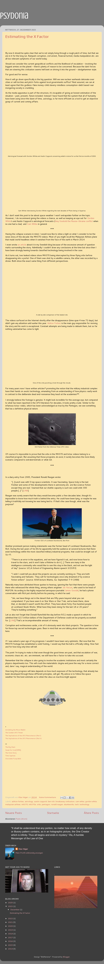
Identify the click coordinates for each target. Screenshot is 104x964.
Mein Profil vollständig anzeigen (29, 852)
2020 (10, 926)
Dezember (15, 909)
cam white (80, 801)
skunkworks (69, 804)
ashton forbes (18, 801)
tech (77, 804)
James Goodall (71, 590)
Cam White (32, 224)
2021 (10, 922)
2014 (10, 948)
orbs (39, 804)
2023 (10, 906)
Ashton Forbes (54, 323)
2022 (10, 918)
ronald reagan (57, 804)
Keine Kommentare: (48, 797)
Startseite (53, 813)
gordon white (91, 801)
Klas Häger (23, 849)
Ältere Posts (91, 813)
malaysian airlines (12, 804)
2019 (10, 929)
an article (22, 244)
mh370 (25, 804)
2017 (10, 937)
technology (84, 804)
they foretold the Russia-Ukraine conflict (74, 221)
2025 (10, 902)
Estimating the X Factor (27, 36)
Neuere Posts (13, 813)
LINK (25, 490)
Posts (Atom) (21, 818)
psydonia (14, 16)
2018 (10, 933)
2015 (10, 945)
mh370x (32, 804)
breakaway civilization (65, 801)
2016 (10, 941)
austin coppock (40, 801)
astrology (29, 801)
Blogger (66, 956)
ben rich (51, 801)
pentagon (46, 804)
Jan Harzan (67, 587)
